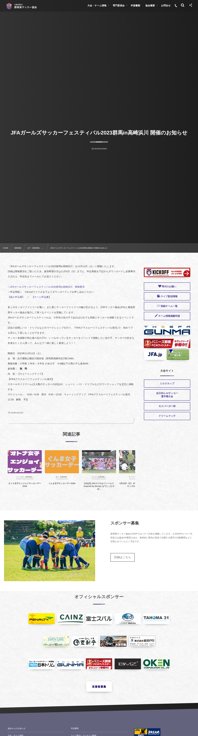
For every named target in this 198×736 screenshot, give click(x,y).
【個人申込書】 (16, 297)
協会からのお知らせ (16, 728)
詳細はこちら (122, 557)
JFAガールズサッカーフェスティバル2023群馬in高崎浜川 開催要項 (47, 287)
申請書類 (75, 728)
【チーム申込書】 (41, 297)
